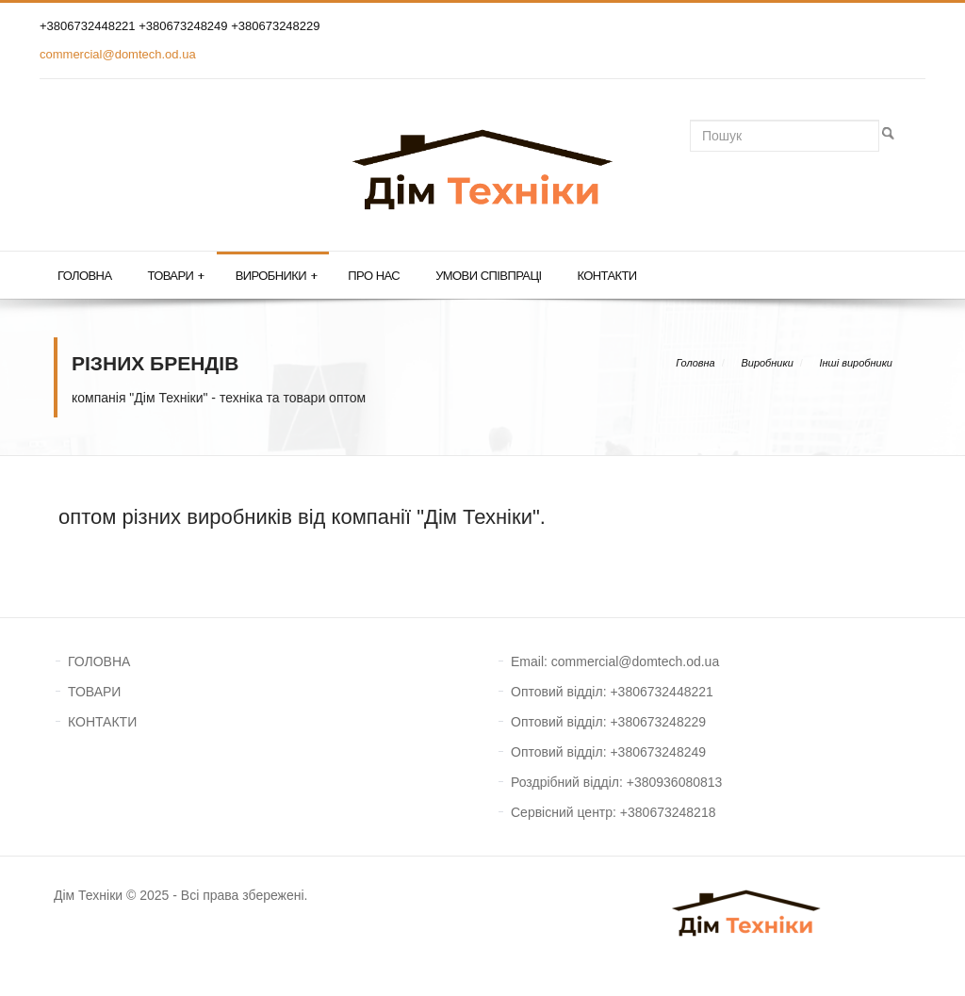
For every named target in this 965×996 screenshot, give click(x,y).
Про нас (374, 276)
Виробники (277, 276)
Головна (84, 276)
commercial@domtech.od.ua (118, 54)
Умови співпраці (488, 276)
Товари (175, 276)
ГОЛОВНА (99, 661)
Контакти (606, 276)
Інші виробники (855, 362)
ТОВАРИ (94, 691)
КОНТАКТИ (102, 721)
